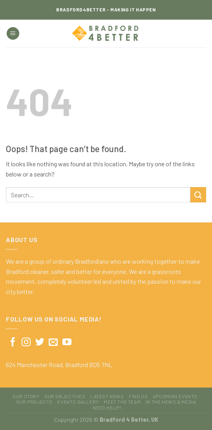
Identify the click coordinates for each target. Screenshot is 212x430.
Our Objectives (65, 396)
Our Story (26, 396)
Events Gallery (78, 401)
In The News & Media (171, 401)
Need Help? (107, 407)
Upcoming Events (175, 396)
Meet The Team (122, 401)
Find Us (138, 396)
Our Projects (34, 401)
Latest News (107, 396)
